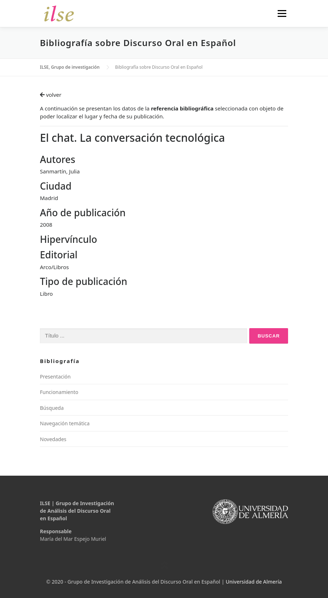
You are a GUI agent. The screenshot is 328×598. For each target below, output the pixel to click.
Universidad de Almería (254, 581)
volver (51, 94)
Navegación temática (65, 423)
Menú (281, 13)
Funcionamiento (59, 392)
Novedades (53, 439)
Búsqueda (52, 407)
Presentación (55, 376)
